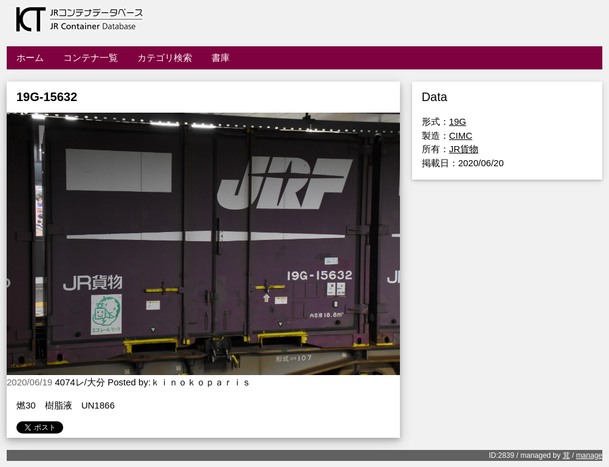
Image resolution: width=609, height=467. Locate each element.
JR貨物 (463, 149)
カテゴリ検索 (164, 57)
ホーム (30, 57)
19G (457, 121)
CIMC (460, 135)
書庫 (221, 57)
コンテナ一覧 (90, 57)
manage (589, 455)
